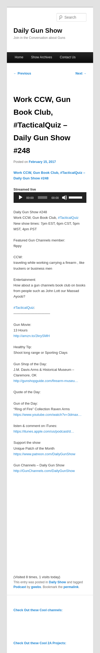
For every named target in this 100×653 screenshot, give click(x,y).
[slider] (42, 197)
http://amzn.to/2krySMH (32, 336)
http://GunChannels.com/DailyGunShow (44, 471)
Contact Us (67, 57)
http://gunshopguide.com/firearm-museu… (46, 381)
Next (80, 73)
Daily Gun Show (38, 30)
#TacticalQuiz (68, 218)
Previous (22, 73)
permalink (71, 587)
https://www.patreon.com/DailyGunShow (44, 454)
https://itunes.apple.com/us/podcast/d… (44, 431)
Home (19, 57)
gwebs (36, 587)
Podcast (20, 587)
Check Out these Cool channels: (38, 610)
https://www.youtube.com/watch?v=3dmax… (48, 415)
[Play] (20, 197)
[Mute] (64, 197)
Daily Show (57, 582)
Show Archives (41, 57)
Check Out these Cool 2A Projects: (40, 643)
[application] (50, 197)
